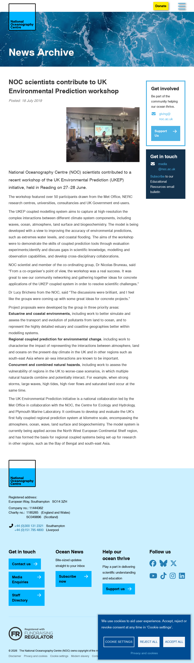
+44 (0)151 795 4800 (28, 530)
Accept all (174, 641)
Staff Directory (20, 597)
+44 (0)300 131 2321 (28, 526)
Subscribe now (67, 578)
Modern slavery (80, 656)
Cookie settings (59, 656)
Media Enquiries (20, 579)
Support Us (161, 133)
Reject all (149, 641)
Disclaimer (15, 656)
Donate (160, 6)
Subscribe (157, 176)
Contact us (21, 564)
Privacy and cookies (35, 656)
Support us (115, 589)
